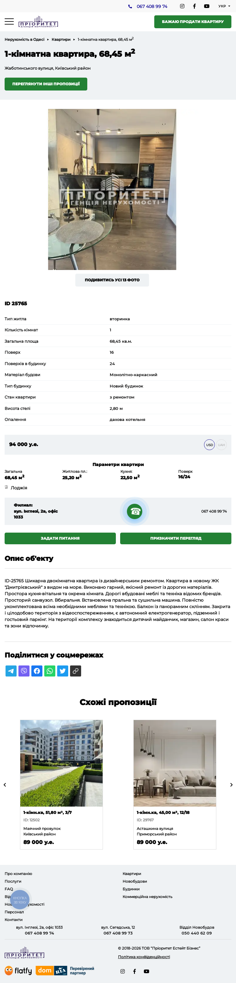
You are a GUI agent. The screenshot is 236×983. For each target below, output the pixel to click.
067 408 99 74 (152, 6)
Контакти (13, 919)
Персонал (14, 912)
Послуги (13, 881)
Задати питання (60, 538)
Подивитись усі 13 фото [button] (112, 280)
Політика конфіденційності (144, 956)
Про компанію (18, 873)
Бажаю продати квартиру (193, 21)
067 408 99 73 (118, 933)
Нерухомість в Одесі (24, 39)
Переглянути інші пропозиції (46, 84)
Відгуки (12, 896)
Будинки (131, 889)
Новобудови (135, 881)
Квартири (61, 39)
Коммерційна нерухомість (147, 896)
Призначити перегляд (175, 538)
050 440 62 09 (197, 933)
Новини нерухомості (24, 904)
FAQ (9, 889)
